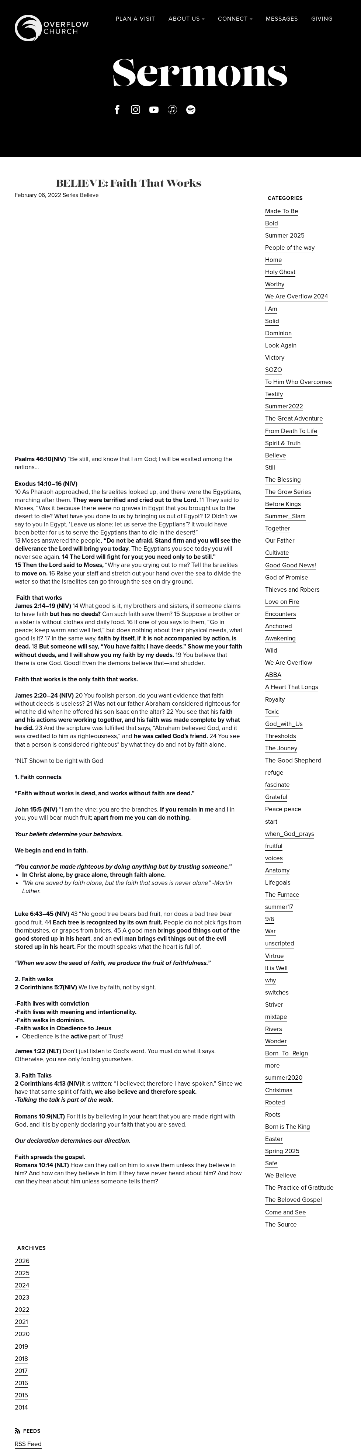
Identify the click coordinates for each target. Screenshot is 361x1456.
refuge (274, 773)
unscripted (279, 943)
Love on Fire (282, 602)
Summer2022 (284, 406)
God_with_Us (284, 724)
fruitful (273, 846)
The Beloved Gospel (293, 1200)
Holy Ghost (280, 272)
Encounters (280, 614)
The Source (281, 1224)
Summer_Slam (285, 516)
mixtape (276, 1017)
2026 (22, 1261)
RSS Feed (28, 1444)
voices (274, 858)
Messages (282, 19)
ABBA (273, 675)
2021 (21, 1322)
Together (277, 528)
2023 (22, 1297)
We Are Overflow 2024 (296, 296)
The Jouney (281, 748)
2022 (22, 1310)
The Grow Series (288, 492)
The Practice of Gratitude (299, 1188)
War (270, 931)
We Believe (280, 1175)
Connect (233, 19)
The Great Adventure (294, 418)
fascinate (277, 785)
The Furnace (282, 895)
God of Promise (286, 577)
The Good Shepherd (293, 760)
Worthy (274, 284)
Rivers (273, 1029)
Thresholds (280, 736)
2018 (21, 1359)
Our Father (280, 540)
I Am (271, 309)
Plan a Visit (135, 19)
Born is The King (287, 1127)
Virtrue (274, 956)
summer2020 (283, 1078)
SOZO (273, 370)
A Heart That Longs (291, 687)
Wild (271, 650)
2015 (21, 1395)
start (271, 822)
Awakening (280, 638)
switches (277, 992)
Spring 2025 (282, 1151)
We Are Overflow (288, 663)
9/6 (269, 919)
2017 (21, 1371)
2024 (22, 1285)
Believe (89, 195)
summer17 (279, 907)
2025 (22, 1273)
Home (273, 260)
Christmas (278, 1090)
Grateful (276, 797)
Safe (271, 1163)
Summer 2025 (285, 235)
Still (270, 467)
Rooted (275, 1102)
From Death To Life (291, 431)
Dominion (278, 333)
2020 (22, 1334)
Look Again (280, 345)
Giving (322, 19)
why (270, 980)
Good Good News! (290, 565)
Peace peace (283, 809)
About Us (184, 19)
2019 (21, 1346)
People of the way (290, 248)
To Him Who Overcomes (298, 382)
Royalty (275, 699)
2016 (21, 1383)
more (272, 1065)
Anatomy (277, 870)
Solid (272, 321)
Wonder (276, 1041)
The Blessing (283, 480)
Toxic (272, 712)
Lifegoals (278, 882)
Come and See (285, 1212)
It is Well (276, 968)
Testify (274, 394)
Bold (271, 223)
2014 (21, 1407)
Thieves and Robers (292, 590)
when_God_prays (289, 834)
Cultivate (277, 553)
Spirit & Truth (283, 443)
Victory (274, 358)
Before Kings (283, 504)
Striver (274, 1005)
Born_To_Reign (286, 1053)
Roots (273, 1114)
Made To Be (281, 211)
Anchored (278, 626)
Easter (274, 1139)
